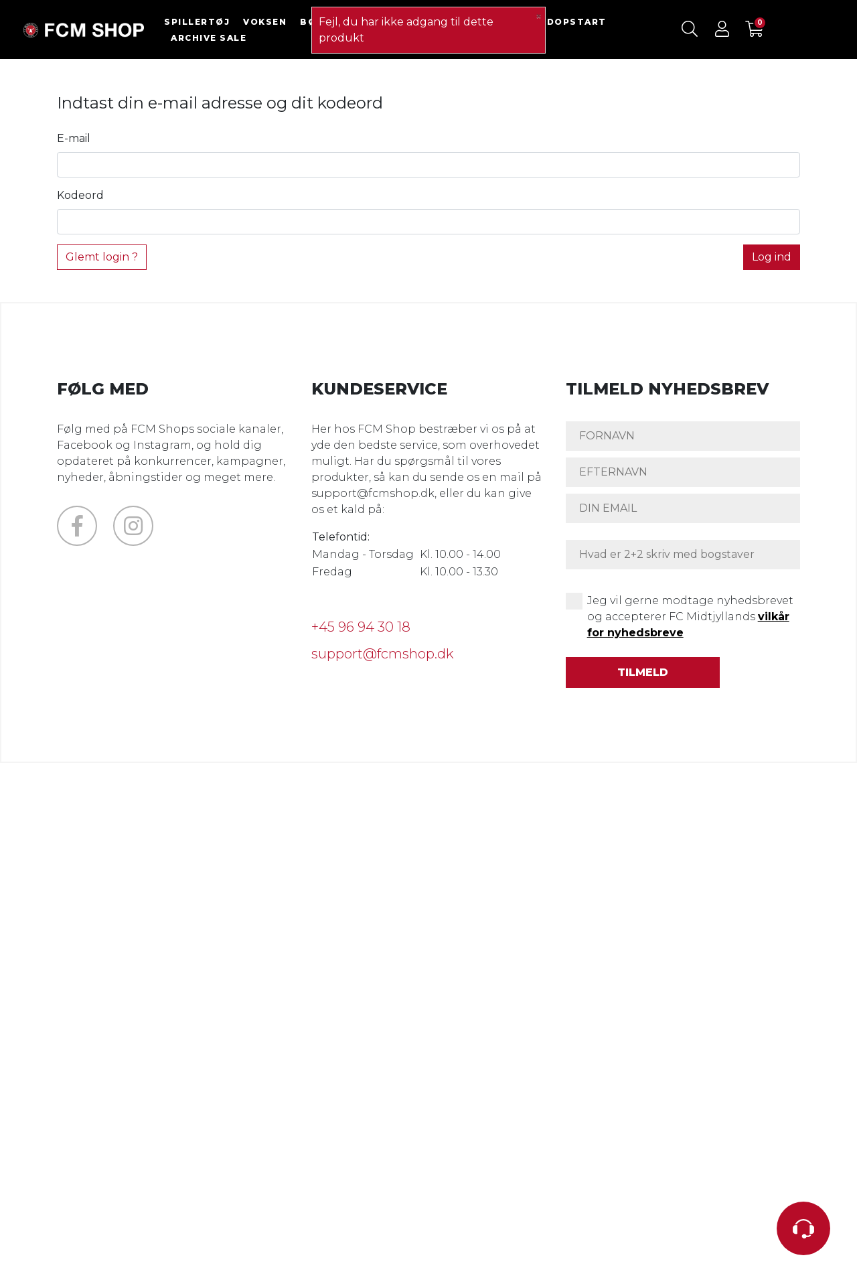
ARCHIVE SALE (208, 38)
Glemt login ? (102, 257)
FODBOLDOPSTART (554, 22)
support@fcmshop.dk (382, 654)
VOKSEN (265, 22)
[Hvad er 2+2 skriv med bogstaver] (683, 554)
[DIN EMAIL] (683, 508)
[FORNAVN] (683, 436)
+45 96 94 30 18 (360, 627)
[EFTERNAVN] (683, 472)
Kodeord (80, 195)
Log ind (771, 257)
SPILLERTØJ (197, 22)
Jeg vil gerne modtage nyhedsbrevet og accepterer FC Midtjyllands (690, 616)
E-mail (73, 138)
